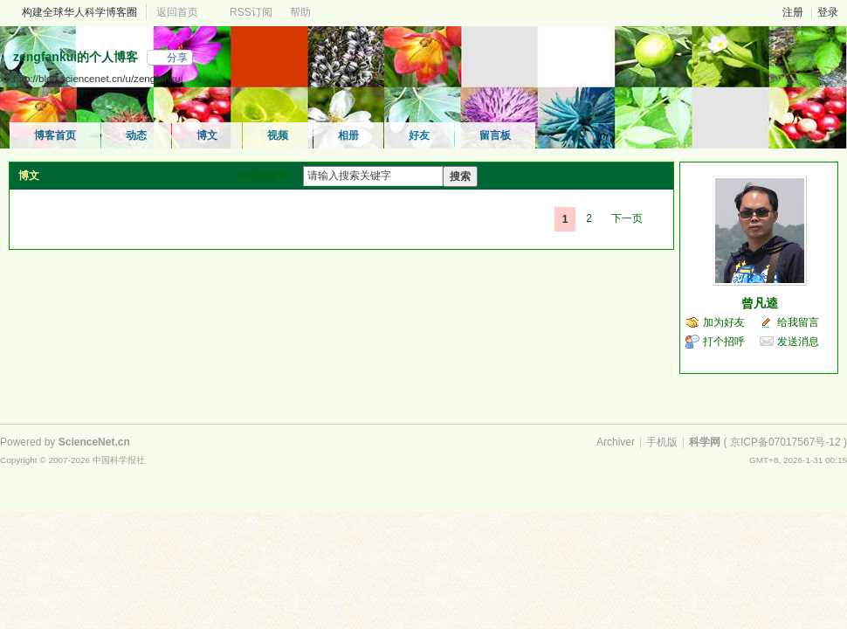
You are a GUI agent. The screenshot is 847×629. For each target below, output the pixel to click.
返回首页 (177, 12)
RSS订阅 (251, 12)
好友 (419, 135)
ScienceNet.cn (94, 442)
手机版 (662, 442)
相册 (348, 135)
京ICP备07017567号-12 (785, 442)
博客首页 (55, 135)
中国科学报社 (119, 460)
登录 (827, 12)
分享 (177, 58)
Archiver (615, 442)
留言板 (495, 135)
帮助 (300, 12)
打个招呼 (724, 341)
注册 (792, 12)
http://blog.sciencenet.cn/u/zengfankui (97, 78)
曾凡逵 (759, 303)
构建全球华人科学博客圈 (79, 12)
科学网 (704, 442)
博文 (206, 135)
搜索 (460, 176)
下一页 (627, 218)
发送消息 (798, 341)
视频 (277, 135)
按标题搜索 (263, 175)
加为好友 (724, 322)
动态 (136, 135)
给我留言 (798, 322)
